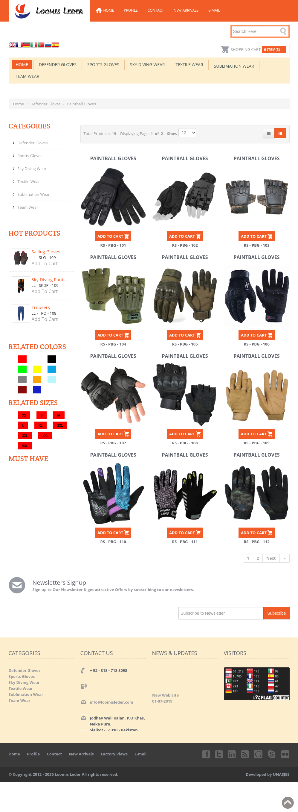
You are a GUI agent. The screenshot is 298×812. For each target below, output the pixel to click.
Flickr (285, 753)
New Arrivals (186, 10)
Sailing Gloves (46, 251)
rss (245, 753)
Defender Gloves (58, 64)
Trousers (41, 307)
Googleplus (258, 753)
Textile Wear (189, 64)
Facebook (205, 753)
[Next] (271, 558)
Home (108, 10)
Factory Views (114, 754)
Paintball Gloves (113, 158)
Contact (156, 10)
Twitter (219, 753)
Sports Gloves (103, 64)
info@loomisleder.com (111, 702)
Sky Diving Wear (147, 64)
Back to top (288, 802)
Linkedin (232, 753)
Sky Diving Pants (49, 279)
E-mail (214, 10)
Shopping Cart (258, 49)
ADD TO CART (110, 236)
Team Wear (27, 76)
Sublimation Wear (234, 66)
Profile (130, 10)
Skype (272, 753)
